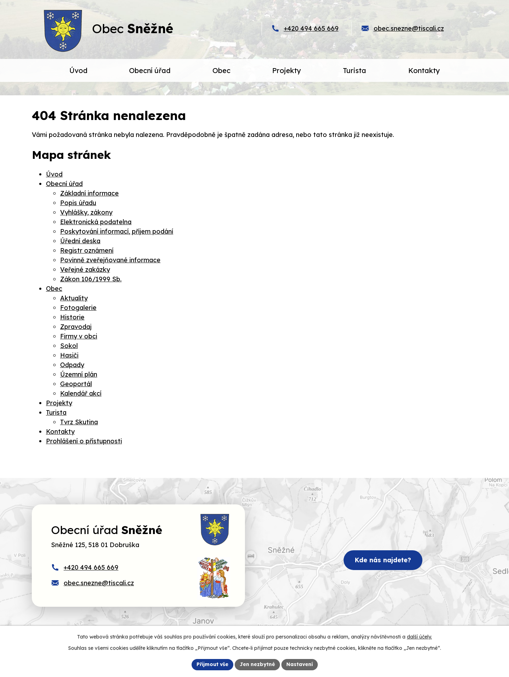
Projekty (59, 403)
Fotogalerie (78, 308)
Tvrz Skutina (79, 422)
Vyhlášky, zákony (86, 212)
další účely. (419, 637)
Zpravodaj (76, 327)
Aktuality (74, 298)
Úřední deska (80, 241)
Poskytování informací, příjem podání (116, 231)
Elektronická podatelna (95, 222)
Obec (54, 288)
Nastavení (299, 664)
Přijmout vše (212, 664)
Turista (56, 412)
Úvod (54, 174)
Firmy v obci (78, 336)
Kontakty (60, 431)
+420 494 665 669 (311, 28)
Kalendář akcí (80, 393)
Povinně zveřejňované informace (110, 260)
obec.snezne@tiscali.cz (409, 28)
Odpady (72, 365)
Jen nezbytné (257, 664)
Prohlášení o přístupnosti (84, 441)
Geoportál (76, 384)
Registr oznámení (86, 250)
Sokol (69, 346)
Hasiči (69, 355)
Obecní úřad (64, 184)
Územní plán (78, 374)
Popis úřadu (78, 203)
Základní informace (89, 193)
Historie (72, 317)
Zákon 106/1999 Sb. (91, 279)
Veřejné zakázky (85, 269)
